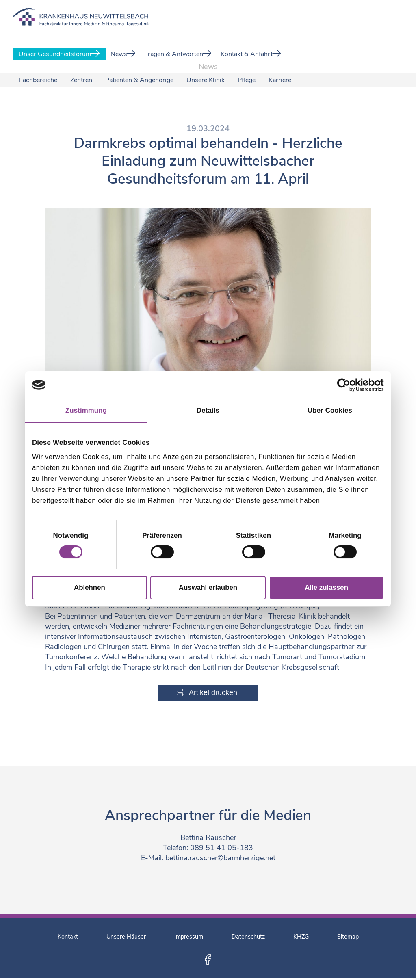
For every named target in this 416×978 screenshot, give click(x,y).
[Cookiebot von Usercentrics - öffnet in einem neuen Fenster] (348, 385)
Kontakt (68, 937)
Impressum (188, 937)
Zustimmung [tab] (86, 410)
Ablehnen (89, 587)
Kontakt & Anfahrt (251, 54)
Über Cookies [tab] (330, 410)
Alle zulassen (326, 587)
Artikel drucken (213, 692)
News (123, 54)
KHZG (301, 937)
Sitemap (348, 937)
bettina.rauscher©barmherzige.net (220, 858)
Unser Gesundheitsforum (59, 54)
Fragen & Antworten (178, 54)
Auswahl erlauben (208, 587)
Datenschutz (248, 937)
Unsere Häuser (126, 937)
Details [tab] (208, 410)
